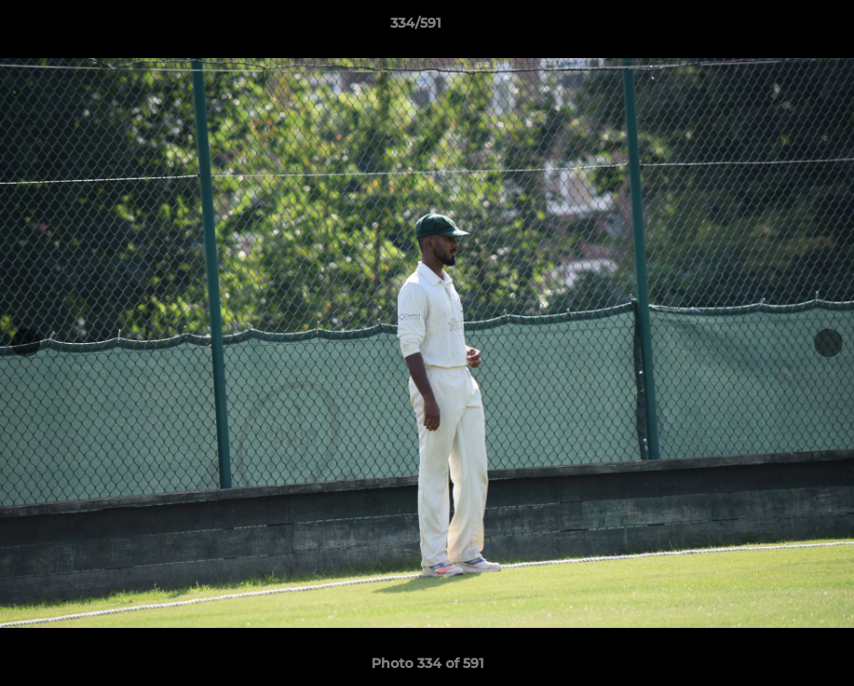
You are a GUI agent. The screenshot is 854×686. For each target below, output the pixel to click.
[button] (774, 27)
